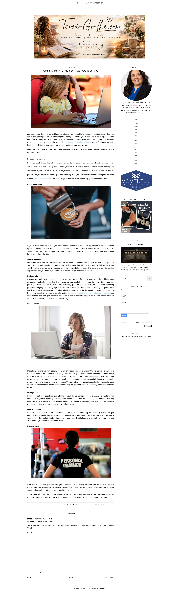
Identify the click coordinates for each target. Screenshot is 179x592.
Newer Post (32, 578)
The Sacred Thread (136, 244)
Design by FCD (102, 588)
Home (78, 3)
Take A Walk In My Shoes (86, 588)
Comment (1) (100, 505)
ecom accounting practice (42, 179)
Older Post (109, 578)
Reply (29, 532)
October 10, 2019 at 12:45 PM (40, 521)
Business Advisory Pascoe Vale (39, 518)
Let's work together (94, 3)
